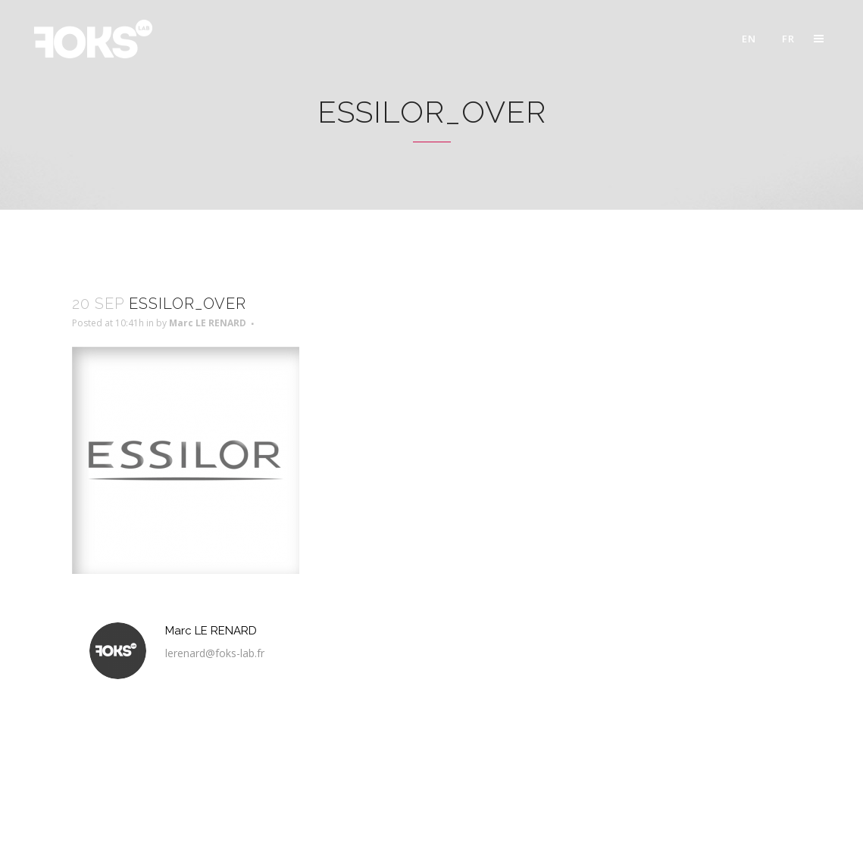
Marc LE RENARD (207, 322)
